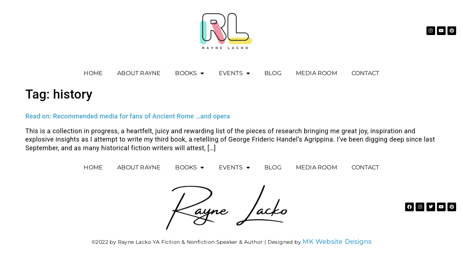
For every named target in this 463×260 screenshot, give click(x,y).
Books (189, 73)
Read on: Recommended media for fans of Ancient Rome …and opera (127, 116)
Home (93, 73)
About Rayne (139, 73)
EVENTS (234, 73)
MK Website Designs (336, 242)
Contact (365, 73)
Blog (272, 73)
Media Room (316, 73)
